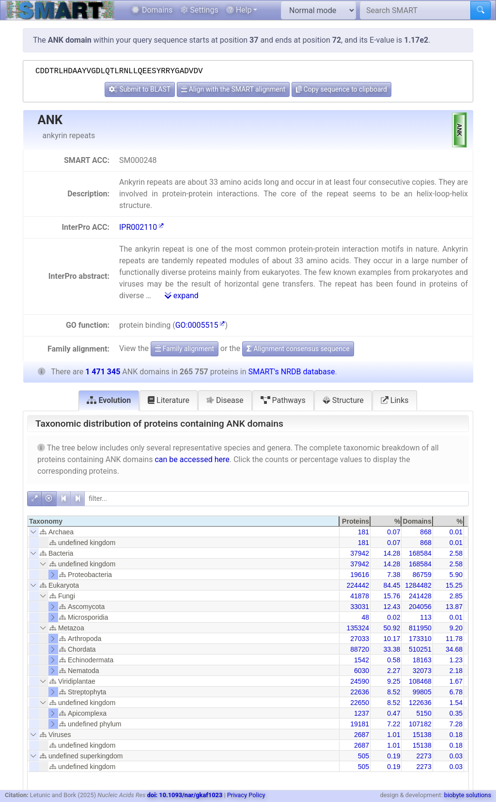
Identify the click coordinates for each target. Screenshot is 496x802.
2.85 (456, 596)
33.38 (391, 649)
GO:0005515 (200, 325)
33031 (359, 606)
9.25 (393, 681)
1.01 (393, 734)
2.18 (456, 670)
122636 (420, 702)
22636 (359, 692)
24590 (359, 681)
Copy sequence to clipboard (341, 89)
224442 (357, 585)
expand (182, 295)
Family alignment (184, 349)
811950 (420, 628)
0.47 (393, 713)
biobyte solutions (467, 795)
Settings (199, 10)
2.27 (393, 670)
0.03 (456, 756)
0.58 (393, 660)
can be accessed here (192, 459)
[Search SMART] (415, 10)
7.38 (393, 574)
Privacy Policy (246, 795)
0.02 (393, 617)
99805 (422, 692)
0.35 (456, 713)
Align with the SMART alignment (233, 89)
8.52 (393, 692)
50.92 (391, 628)
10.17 (391, 638)
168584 (420, 553)
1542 (361, 660)
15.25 (454, 585)
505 (363, 756)
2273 (424, 756)
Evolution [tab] (109, 400)
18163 (422, 660)
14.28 (391, 553)
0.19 (393, 756)
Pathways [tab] (283, 400)
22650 (359, 702)
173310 (420, 638)
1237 (361, 713)
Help (239, 10)
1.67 (456, 681)
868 (425, 532)
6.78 (456, 692)
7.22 (393, 724)
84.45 (391, 585)
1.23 (456, 660)
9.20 (456, 628)
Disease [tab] (225, 400)
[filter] (276, 498)
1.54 (456, 702)
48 (366, 617)
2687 (361, 734)
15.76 (391, 596)
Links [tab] (395, 400)
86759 (422, 574)
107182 (420, 724)
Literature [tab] (168, 400)
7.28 (456, 724)
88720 (359, 649)
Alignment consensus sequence (298, 349)
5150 (424, 713)
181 (363, 532)
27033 (359, 638)
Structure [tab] (343, 400)
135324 (357, 628)
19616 (359, 574)
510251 (420, 649)
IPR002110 (141, 227)
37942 (359, 553)
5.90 (456, 574)
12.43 (391, 606)
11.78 (454, 638)
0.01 (456, 532)
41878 (359, 596)
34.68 (454, 649)
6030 (361, 670)
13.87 (454, 606)
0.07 (393, 532)
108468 (420, 681)
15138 (422, 734)
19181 (359, 724)
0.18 (456, 734)
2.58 (456, 553)
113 (425, 617)
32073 (422, 670)
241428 (420, 596)
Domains (151, 10)
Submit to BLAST (139, 89)
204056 (420, 606)
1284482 (418, 585)
